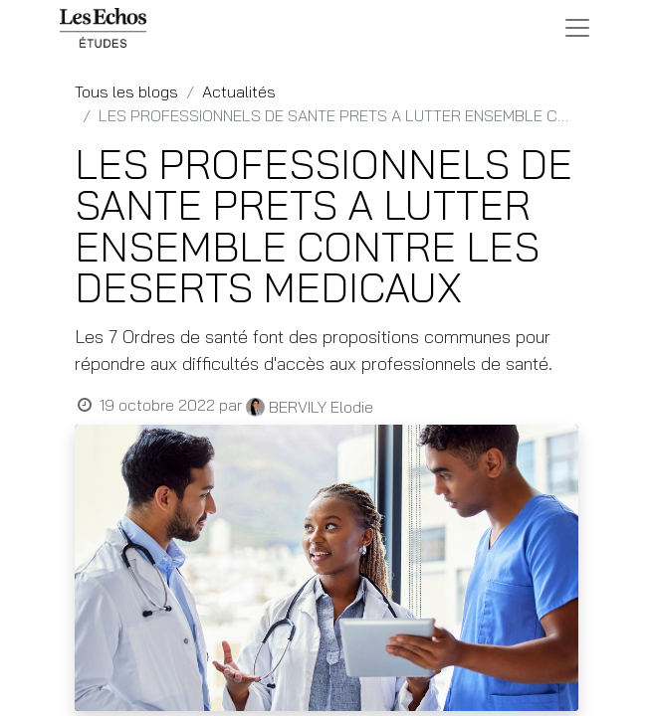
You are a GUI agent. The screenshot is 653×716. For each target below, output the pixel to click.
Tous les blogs (126, 91)
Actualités (239, 91)
